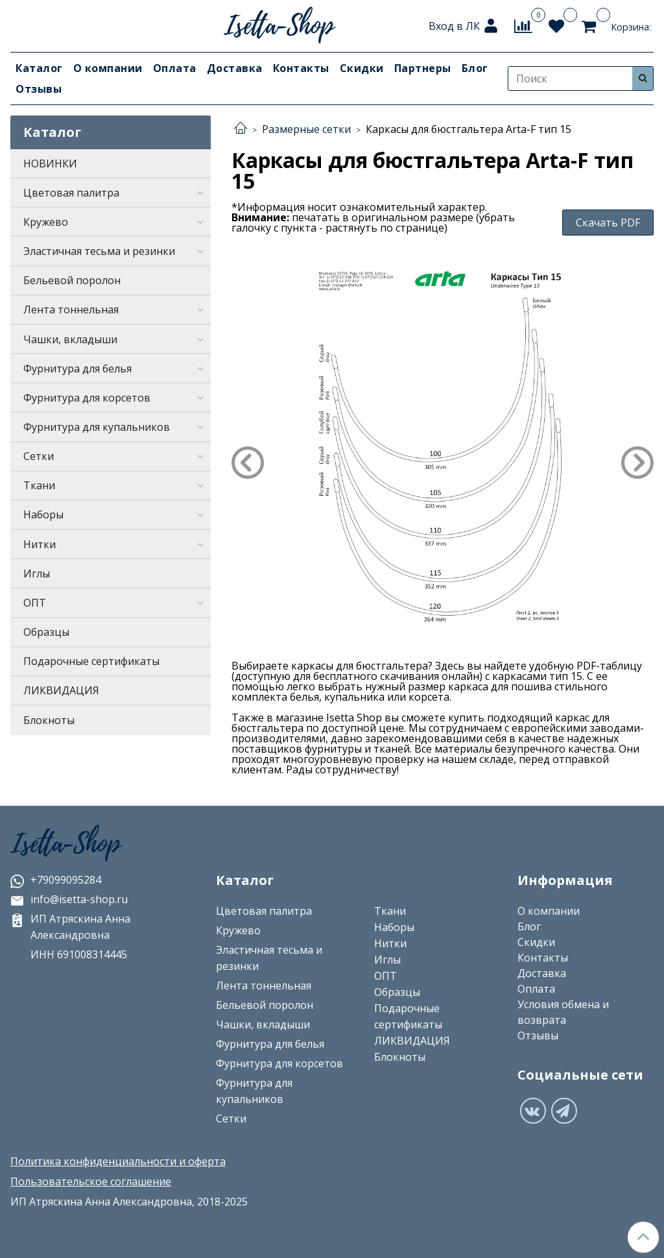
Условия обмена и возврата (563, 1012)
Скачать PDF (608, 222)
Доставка (235, 68)
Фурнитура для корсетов (86, 398)
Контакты (301, 68)
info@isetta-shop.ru (69, 899)
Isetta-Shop (65, 844)
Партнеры (422, 68)
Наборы (43, 514)
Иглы (36, 573)
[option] (442, 446)
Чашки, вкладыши (70, 339)
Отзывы (39, 89)
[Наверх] (643, 1237)
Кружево (45, 222)
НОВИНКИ (50, 163)
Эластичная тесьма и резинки (99, 251)
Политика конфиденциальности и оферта (118, 1161)
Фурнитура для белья (77, 368)
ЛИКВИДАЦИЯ (61, 690)
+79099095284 (55, 880)
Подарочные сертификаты (91, 661)
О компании (108, 68)
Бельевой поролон (72, 280)
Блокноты (49, 720)
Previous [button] (247, 462)
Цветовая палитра (71, 193)
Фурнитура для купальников (96, 427)
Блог (475, 68)
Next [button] (637, 462)
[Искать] (642, 78)
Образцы (46, 632)
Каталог (39, 68)
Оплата (174, 68)
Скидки (362, 68)
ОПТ (34, 603)
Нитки (39, 544)
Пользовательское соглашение (90, 1181)
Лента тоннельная (71, 309)
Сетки (38, 456)
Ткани (39, 485)
